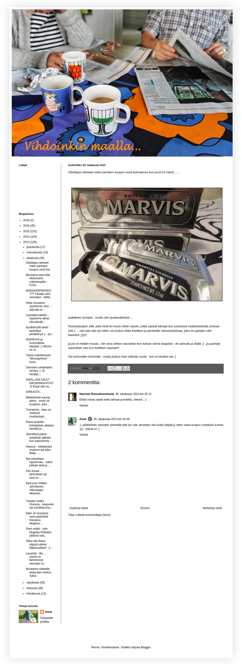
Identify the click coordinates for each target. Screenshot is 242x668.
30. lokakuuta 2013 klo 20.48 (111, 419)
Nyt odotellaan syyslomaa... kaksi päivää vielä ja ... (39, 462)
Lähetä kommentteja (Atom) (93, 515)
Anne (82, 419)
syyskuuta (33, 582)
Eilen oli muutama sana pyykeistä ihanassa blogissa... (37, 518)
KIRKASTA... (34, 392)
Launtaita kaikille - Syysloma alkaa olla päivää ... (37, 318)
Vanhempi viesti (212, 508)
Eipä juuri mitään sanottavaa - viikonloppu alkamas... (36, 488)
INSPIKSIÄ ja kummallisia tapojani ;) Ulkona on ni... (38, 344)
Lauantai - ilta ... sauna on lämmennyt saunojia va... (36, 558)
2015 (26, 231)
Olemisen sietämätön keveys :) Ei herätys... (39, 371)
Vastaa (83, 405)
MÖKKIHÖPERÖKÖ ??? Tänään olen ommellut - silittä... (39, 294)
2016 (26, 225)
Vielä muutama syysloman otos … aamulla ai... (39, 306)
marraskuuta (35, 252)
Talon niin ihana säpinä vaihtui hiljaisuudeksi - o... (39, 544)
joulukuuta (33, 247)
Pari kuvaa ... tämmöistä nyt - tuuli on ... (37, 474)
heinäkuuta (34, 593)
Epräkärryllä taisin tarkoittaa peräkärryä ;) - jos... (40, 331)
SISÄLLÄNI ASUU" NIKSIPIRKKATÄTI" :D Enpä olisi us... (40, 383)
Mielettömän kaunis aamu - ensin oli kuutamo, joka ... (38, 401)
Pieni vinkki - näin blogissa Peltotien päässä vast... (38, 532)
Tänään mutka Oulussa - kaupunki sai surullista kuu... (40, 504)
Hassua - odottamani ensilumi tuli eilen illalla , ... (39, 450)
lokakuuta (33, 258)
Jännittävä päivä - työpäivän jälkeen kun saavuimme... (38, 437)
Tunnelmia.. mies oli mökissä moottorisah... (38, 413)
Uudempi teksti (78, 508)
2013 (26, 242)
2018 (26, 220)
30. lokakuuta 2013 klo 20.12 (133, 394)
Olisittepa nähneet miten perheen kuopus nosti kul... (39, 266)
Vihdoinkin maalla (26, 16)
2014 (26, 236)
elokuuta (32, 588)
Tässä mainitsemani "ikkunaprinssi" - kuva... (38, 359)
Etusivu (145, 508)
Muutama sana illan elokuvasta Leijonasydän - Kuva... (38, 280)
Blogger (146, 647)
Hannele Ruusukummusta (96, 394)
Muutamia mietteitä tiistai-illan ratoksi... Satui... (39, 572)
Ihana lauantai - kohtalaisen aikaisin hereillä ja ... (40, 425)
